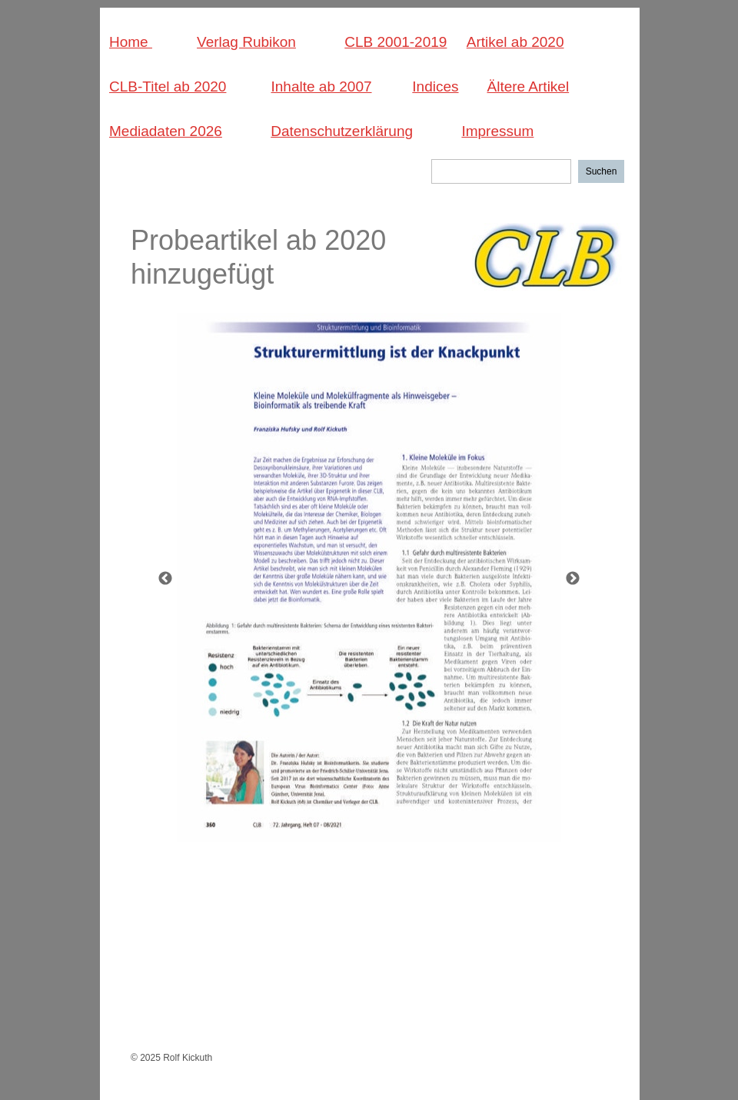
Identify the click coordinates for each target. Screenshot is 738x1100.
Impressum (497, 131)
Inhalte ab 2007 (321, 86)
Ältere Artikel (528, 86)
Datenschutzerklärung (342, 131)
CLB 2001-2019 (395, 42)
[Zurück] (165, 578)
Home (130, 42)
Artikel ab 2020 (515, 42)
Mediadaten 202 (161, 131)
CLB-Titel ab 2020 (167, 86)
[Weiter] (572, 578)
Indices (435, 86)
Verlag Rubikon (246, 42)
